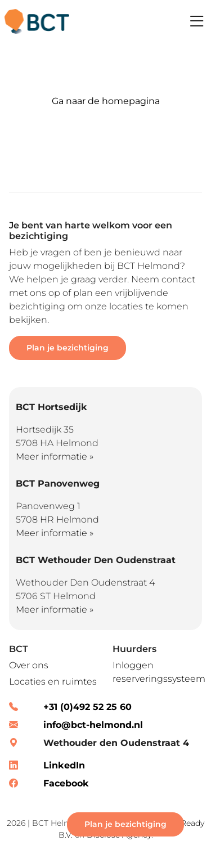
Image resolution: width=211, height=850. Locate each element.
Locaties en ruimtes (53, 681)
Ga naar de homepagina (106, 101)
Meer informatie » (54, 456)
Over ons (28, 665)
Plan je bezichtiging (67, 348)
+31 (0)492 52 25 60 (87, 706)
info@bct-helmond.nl (93, 724)
